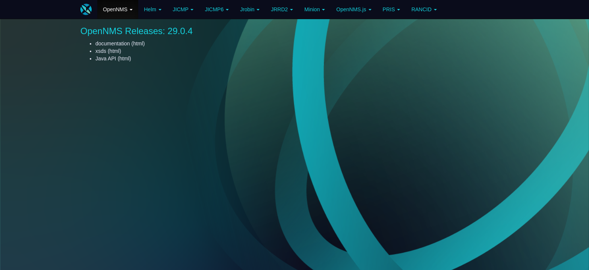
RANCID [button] (424, 9)
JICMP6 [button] (217, 9)
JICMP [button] (183, 9)
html (138, 43)
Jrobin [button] (250, 9)
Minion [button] (314, 9)
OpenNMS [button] (118, 9)
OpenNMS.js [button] (353, 9)
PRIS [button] (391, 9)
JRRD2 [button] (282, 9)
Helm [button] (153, 9)
